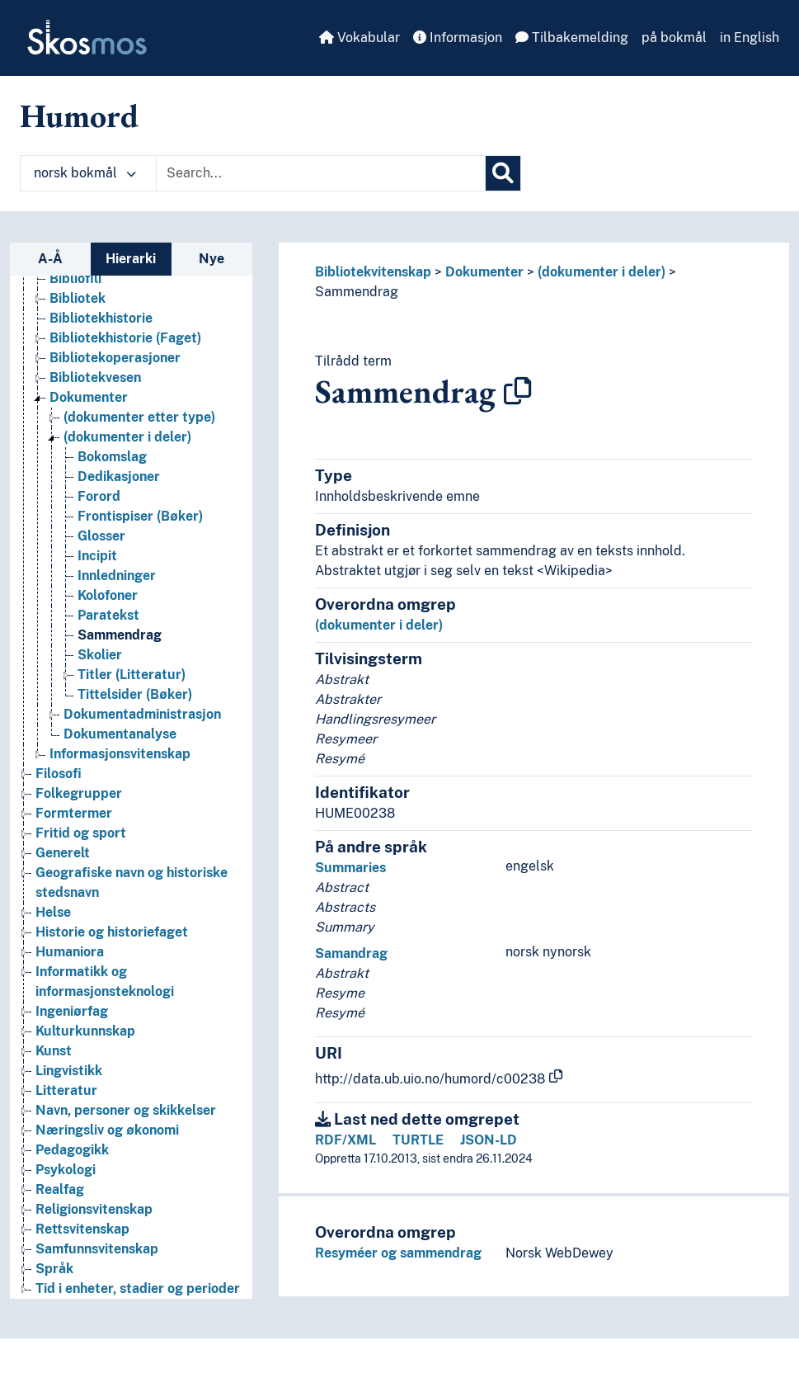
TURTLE (418, 1140)
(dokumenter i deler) (601, 272)
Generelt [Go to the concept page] (62, 853)
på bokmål (674, 37)
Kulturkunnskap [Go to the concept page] (85, 1031)
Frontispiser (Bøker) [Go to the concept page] (140, 516)
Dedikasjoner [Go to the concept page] (119, 476)
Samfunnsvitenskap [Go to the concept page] (96, 1249)
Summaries (350, 867)
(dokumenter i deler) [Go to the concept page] (127, 437)
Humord (79, 115)
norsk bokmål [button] (85, 173)
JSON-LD (488, 1140)
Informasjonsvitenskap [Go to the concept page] (119, 754)
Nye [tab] (211, 259)
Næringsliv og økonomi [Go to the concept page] (107, 1130)
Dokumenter (484, 272)
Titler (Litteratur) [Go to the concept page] (132, 674)
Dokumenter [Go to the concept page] (88, 397)
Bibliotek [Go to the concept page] (77, 298)
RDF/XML (345, 1140)
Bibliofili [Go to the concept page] (75, 278)
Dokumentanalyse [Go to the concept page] (119, 734)
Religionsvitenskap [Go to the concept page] (94, 1209)
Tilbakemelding (571, 37)
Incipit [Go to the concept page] (97, 556)
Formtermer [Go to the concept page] (73, 813)
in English (749, 37)
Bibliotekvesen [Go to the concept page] (95, 377)
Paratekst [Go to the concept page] (108, 615)
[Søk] (503, 173)
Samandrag (351, 953)
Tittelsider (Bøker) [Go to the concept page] (135, 694)
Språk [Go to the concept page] (54, 1269)
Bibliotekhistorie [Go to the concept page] (101, 318)
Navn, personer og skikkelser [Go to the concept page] (125, 1110)
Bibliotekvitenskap (373, 272)
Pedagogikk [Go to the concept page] (72, 1150)
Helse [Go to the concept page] (53, 912)
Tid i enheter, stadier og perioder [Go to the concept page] (137, 1288)
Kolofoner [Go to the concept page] (108, 595)
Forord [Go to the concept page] (99, 496)
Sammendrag (356, 292)
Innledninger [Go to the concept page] (117, 575)
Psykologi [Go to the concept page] (65, 1169)
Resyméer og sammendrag (398, 1253)
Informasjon (457, 37)
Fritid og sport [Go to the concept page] (80, 833)
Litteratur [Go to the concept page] (66, 1090)
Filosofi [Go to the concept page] (58, 773)
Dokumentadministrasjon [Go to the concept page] (142, 714)
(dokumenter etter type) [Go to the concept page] (139, 417)
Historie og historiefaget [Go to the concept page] (111, 932)
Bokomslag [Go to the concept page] (112, 457)
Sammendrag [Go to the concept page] (120, 635)
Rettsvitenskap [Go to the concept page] (82, 1229)
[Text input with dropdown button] (321, 173)
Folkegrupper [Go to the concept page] (78, 793)
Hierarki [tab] (131, 259)
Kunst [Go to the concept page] (53, 1051)
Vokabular (359, 37)
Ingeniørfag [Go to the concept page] (71, 1011)
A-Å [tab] (50, 259)
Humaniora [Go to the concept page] (69, 952)
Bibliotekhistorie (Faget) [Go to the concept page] (125, 338)
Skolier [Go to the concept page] (100, 655)
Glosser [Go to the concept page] (101, 536)
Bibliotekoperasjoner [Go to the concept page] (115, 358)
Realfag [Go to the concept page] (59, 1189)
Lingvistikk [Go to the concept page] (68, 1070)
